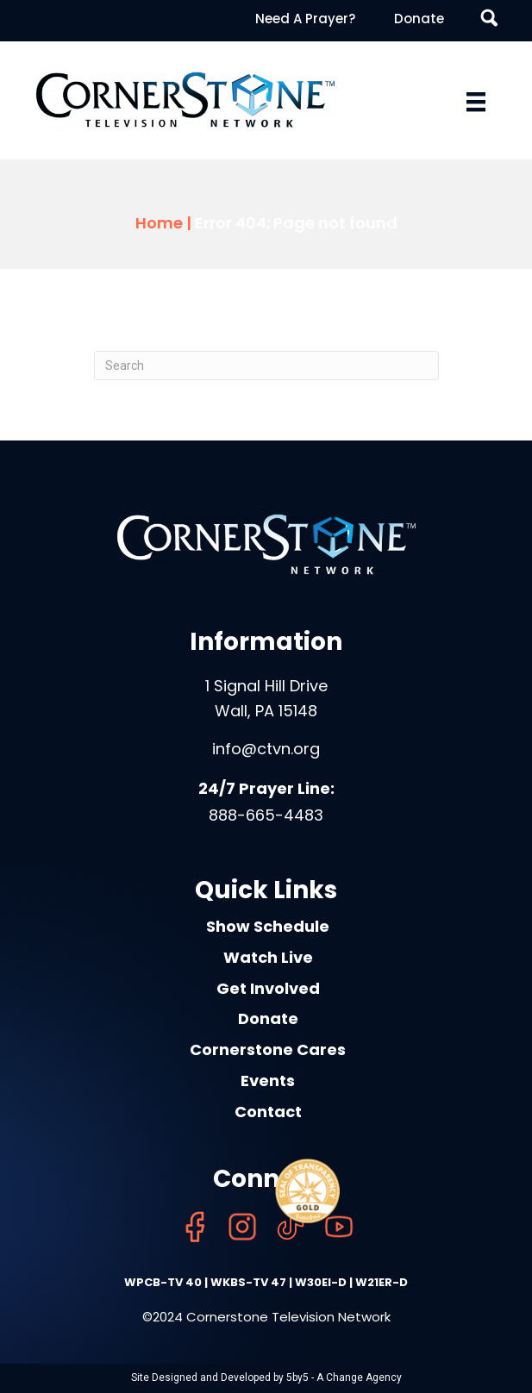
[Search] (266, 365)
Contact (268, 1111)
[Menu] (476, 101)
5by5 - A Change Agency (344, 1377)
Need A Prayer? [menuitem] (305, 18)
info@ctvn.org (266, 748)
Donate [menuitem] (419, 18)
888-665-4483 (266, 815)
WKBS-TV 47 (248, 1282)
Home (159, 223)
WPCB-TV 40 (163, 1282)
